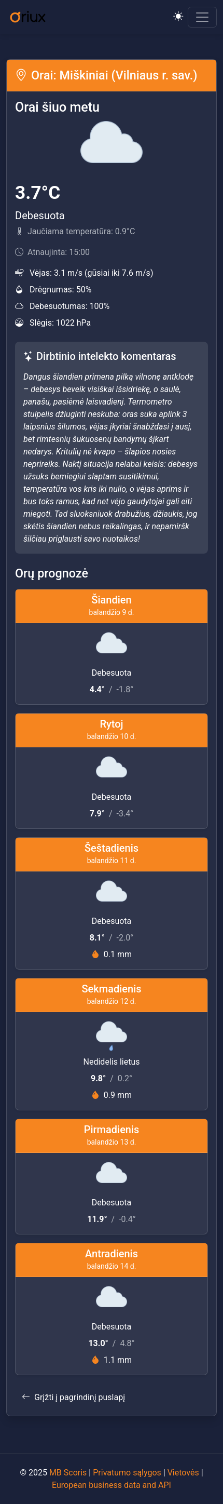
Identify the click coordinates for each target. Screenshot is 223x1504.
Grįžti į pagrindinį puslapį (73, 1397)
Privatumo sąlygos (127, 1473)
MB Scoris (68, 1473)
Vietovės (183, 1473)
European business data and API (111, 1485)
